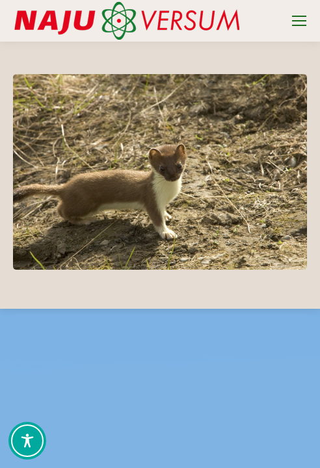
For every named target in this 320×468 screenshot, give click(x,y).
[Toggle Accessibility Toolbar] (27, 440)
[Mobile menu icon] (299, 21)
